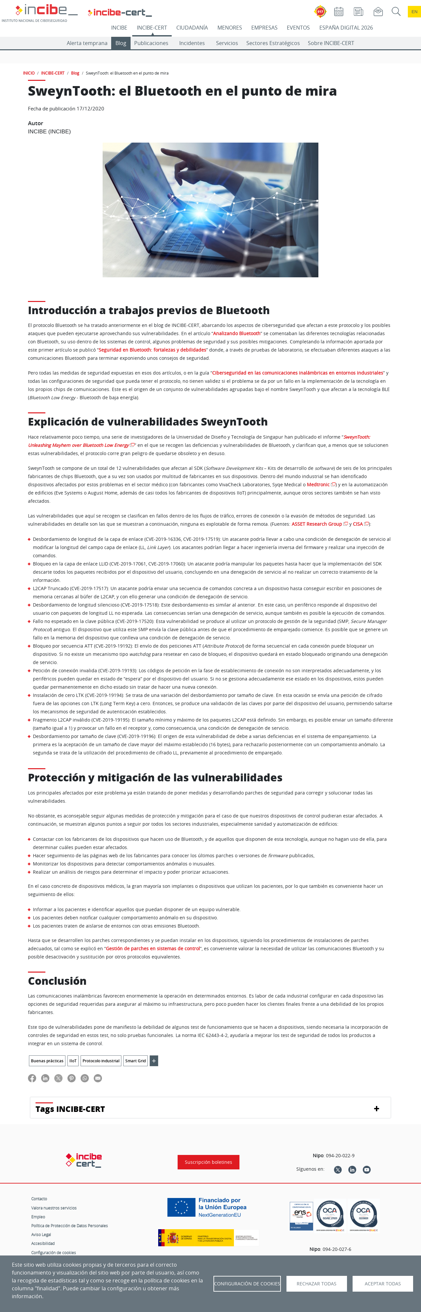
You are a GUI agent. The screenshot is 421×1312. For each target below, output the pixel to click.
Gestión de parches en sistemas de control (153, 949)
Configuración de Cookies (247, 1284)
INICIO (29, 73)
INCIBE (119, 27)
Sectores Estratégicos (273, 43)
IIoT (73, 1061)
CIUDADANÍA (192, 27)
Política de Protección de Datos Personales (69, 1225)
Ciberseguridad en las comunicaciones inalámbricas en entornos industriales (297, 373)
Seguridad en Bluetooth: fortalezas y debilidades (152, 350)
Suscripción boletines (208, 1162)
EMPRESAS (264, 27)
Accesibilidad (43, 1243)
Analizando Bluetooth (236, 333)
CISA (358, 524)
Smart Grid (135, 1061)
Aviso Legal (41, 1234)
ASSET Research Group (317, 524)
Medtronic (318, 485)
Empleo (38, 1216)
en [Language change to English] (414, 11)
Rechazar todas (316, 1284)
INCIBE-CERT (152, 27)
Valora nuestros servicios (54, 1207)
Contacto (39, 1198)
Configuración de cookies (53, 1252)
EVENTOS (298, 27)
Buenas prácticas (47, 1061)
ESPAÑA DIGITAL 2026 (346, 27)
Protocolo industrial (101, 1061)
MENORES (229, 27)
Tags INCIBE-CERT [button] (70, 1109)
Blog (120, 43)
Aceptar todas (383, 1284)
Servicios (227, 43)
